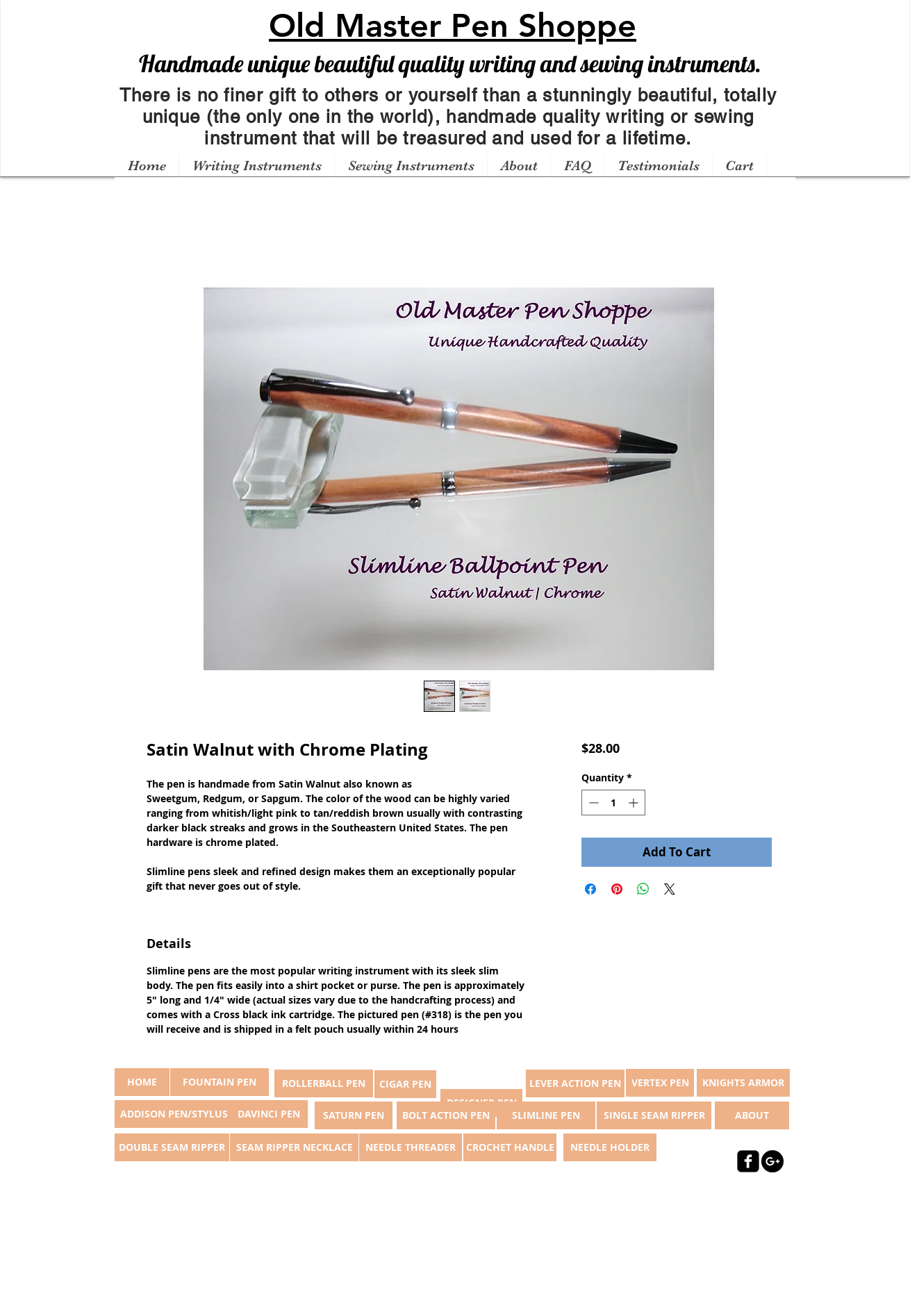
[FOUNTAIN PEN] (219, 1082)
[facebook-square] (748, 1161)
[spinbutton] (613, 802)
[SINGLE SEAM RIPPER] (654, 1115)
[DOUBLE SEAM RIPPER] (172, 1147)
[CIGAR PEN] (405, 1084)
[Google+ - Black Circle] (772, 1161)
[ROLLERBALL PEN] (323, 1083)
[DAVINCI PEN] (269, 1114)
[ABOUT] (752, 1115)
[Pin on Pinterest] (617, 889)
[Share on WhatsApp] (643, 889)
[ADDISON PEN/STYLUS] (174, 1114)
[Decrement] (592, 802)
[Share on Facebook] (590, 889)
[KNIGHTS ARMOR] (743, 1083)
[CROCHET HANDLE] (509, 1147)
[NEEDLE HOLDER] (609, 1147)
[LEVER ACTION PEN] (575, 1083)
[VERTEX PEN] (660, 1083)
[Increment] (634, 802)
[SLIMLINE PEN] (546, 1115)
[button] (256, 166)
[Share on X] (669, 889)
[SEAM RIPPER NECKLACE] (294, 1147)
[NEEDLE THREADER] (410, 1147)
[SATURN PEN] (353, 1115)
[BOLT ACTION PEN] (446, 1115)
